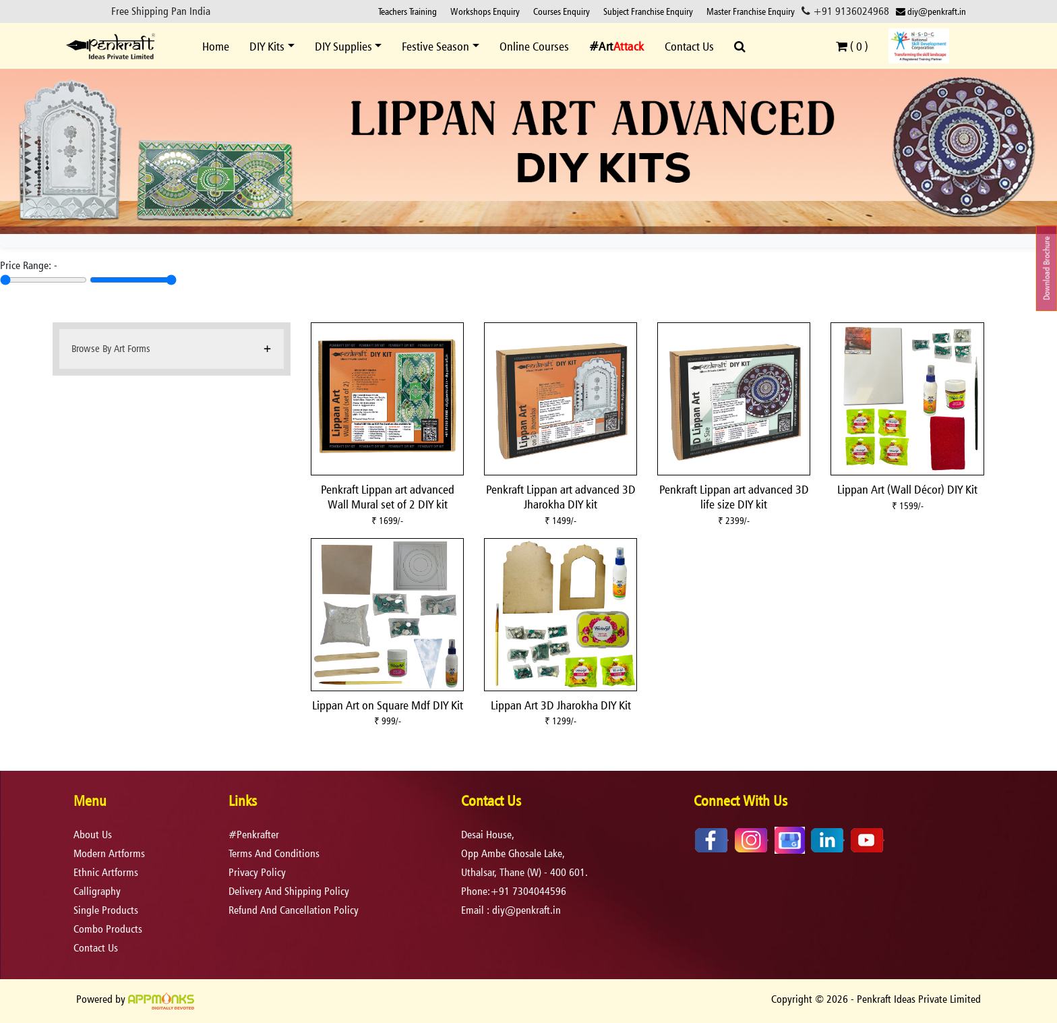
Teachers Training (407, 11)
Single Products (105, 910)
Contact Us (689, 46)
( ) (852, 46)
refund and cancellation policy (294, 910)
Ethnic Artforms (105, 872)
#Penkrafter (254, 834)
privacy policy (257, 872)
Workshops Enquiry (485, 11)
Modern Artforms (109, 853)
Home (215, 46)
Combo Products (107, 929)
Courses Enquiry (561, 11)
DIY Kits (266, 46)
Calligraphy (97, 891)
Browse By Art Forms (110, 348)
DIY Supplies (343, 46)
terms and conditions (274, 853)
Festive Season (435, 46)
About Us (92, 834)
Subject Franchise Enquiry (648, 11)
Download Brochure (1046, 269)
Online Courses (534, 46)
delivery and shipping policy (289, 891)
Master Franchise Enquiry (750, 11)
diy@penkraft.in (931, 11)
